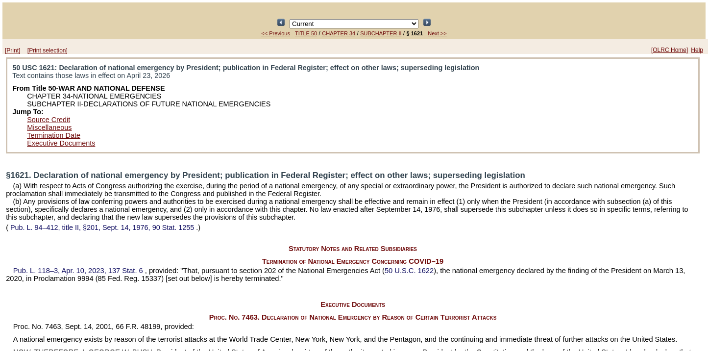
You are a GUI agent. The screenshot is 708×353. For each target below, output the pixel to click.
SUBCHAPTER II (380, 33)
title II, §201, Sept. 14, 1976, (102, 227)
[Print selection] (47, 50)
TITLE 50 (306, 33)
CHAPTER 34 (338, 33)
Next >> (437, 33)
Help (697, 50)
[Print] (12, 50)
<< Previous (275, 33)
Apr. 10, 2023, (79, 271)
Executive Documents (61, 143)
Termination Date (53, 135)
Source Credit (48, 120)
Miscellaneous (49, 127)
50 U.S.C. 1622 (409, 271)
